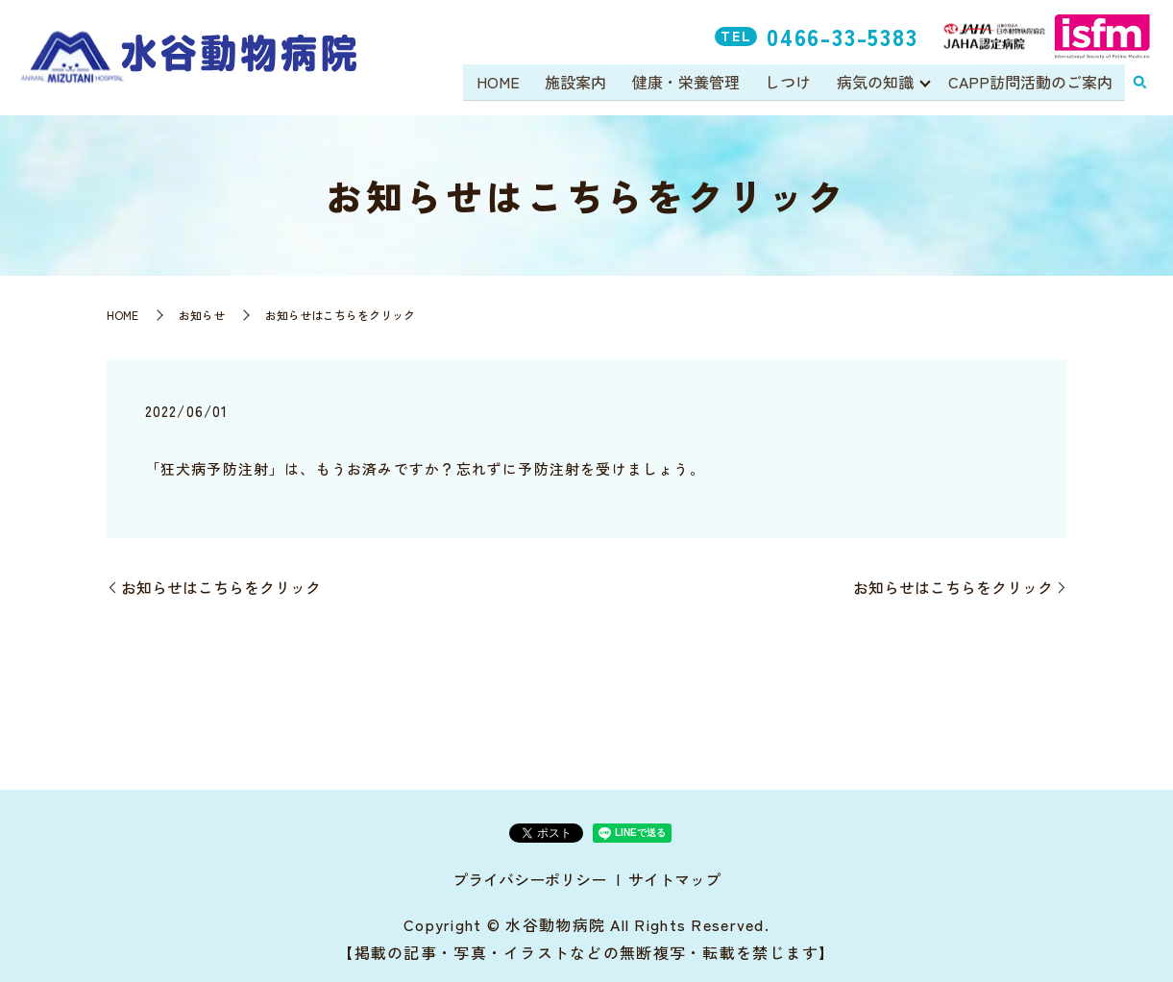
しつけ (789, 82)
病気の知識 (874, 82)
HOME (501, 82)
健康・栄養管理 (687, 82)
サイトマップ (674, 879)
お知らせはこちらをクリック (221, 587)
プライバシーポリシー (529, 879)
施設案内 (578, 82)
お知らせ (202, 315)
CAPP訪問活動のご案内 (1030, 82)
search (1139, 83)
